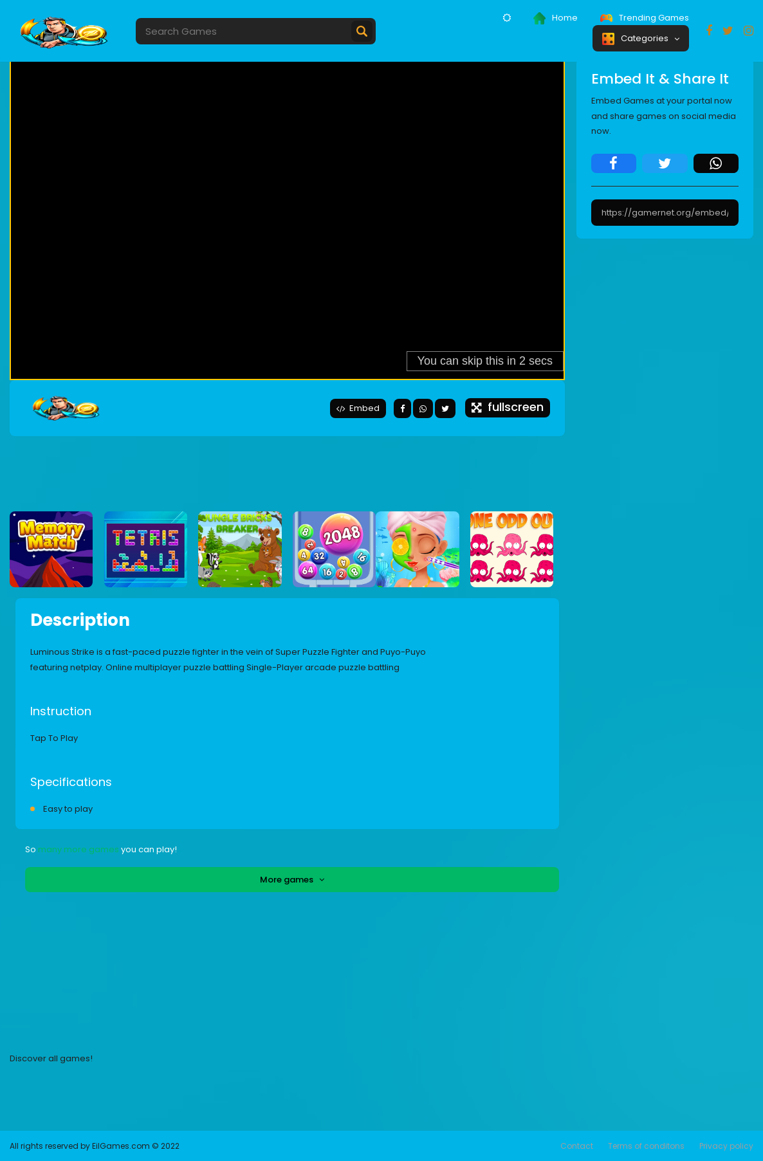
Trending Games (644, 18)
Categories (640, 38)
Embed (358, 408)
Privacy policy (726, 1145)
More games (292, 879)
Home (555, 18)
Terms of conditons (646, 1145)
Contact (576, 1145)
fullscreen (508, 407)
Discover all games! (51, 1058)
